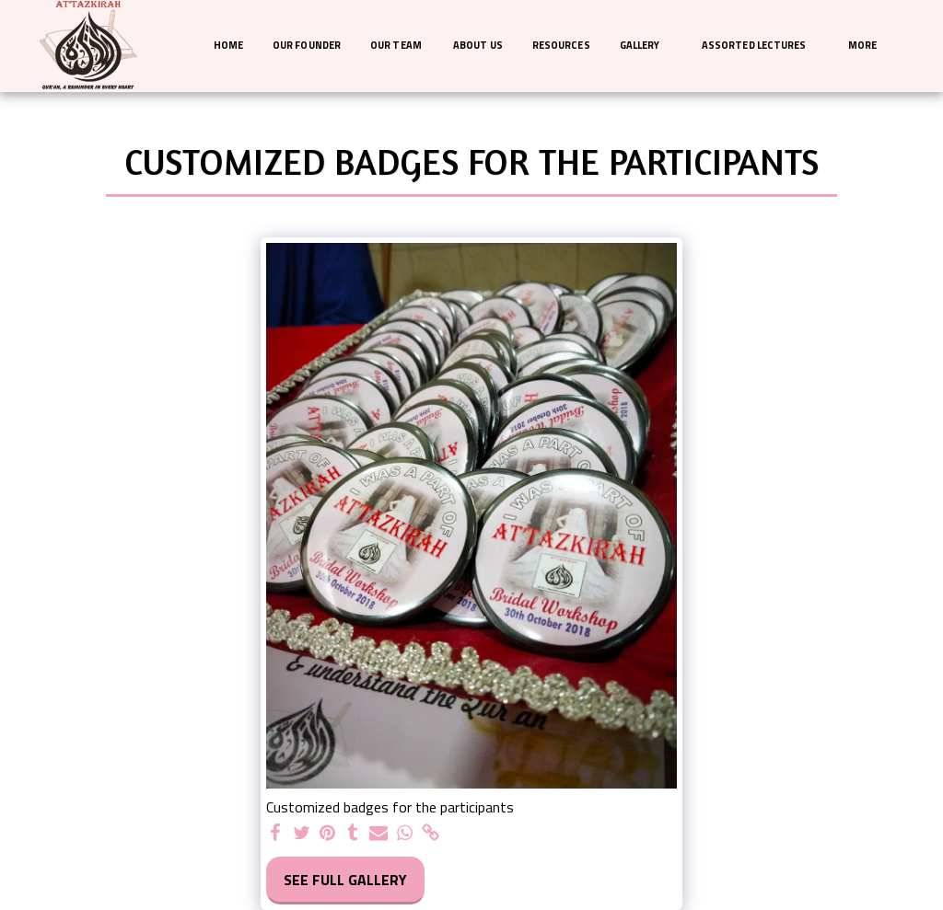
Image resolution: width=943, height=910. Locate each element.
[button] (646, 46)
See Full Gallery (345, 880)
